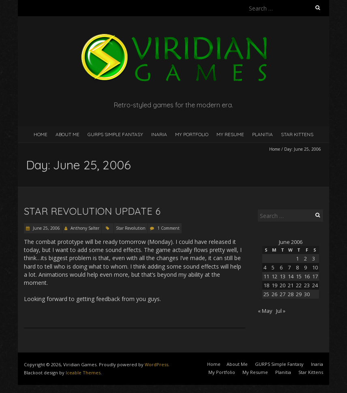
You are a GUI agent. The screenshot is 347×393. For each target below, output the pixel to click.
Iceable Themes (83, 373)
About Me (67, 134)
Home (40, 134)
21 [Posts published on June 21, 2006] (290, 285)
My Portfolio (191, 134)
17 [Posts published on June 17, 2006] (315, 276)
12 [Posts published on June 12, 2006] (274, 276)
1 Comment (168, 228)
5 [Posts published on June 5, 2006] (273, 267)
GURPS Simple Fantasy (115, 134)
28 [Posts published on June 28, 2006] (290, 294)
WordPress (156, 364)
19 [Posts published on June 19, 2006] (274, 285)
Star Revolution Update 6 (92, 211)
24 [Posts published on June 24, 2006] (315, 285)
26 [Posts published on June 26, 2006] (274, 294)
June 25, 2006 (46, 228)
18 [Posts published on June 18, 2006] (266, 285)
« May (265, 310)
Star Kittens (297, 134)
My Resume (230, 134)
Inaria (159, 134)
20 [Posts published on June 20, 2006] (282, 285)
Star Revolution (131, 228)
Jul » (280, 310)
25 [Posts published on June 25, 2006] (266, 294)
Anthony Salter (85, 228)
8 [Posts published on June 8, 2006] (297, 267)
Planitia (262, 134)
